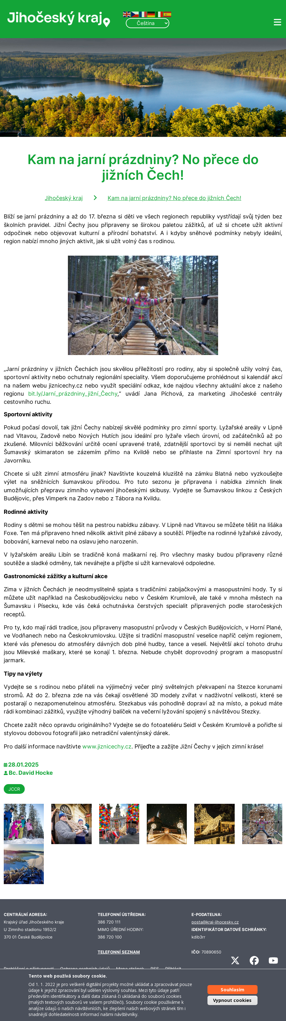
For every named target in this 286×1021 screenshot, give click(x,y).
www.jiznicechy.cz (106, 746)
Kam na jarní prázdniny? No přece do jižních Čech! (174, 198)
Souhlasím (232, 990)
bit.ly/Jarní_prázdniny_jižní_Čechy (72, 393)
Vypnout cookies (232, 1000)
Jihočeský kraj (64, 198)
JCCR (14, 789)
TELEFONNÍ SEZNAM (119, 952)
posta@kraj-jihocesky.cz (215, 922)
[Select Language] (147, 23)
